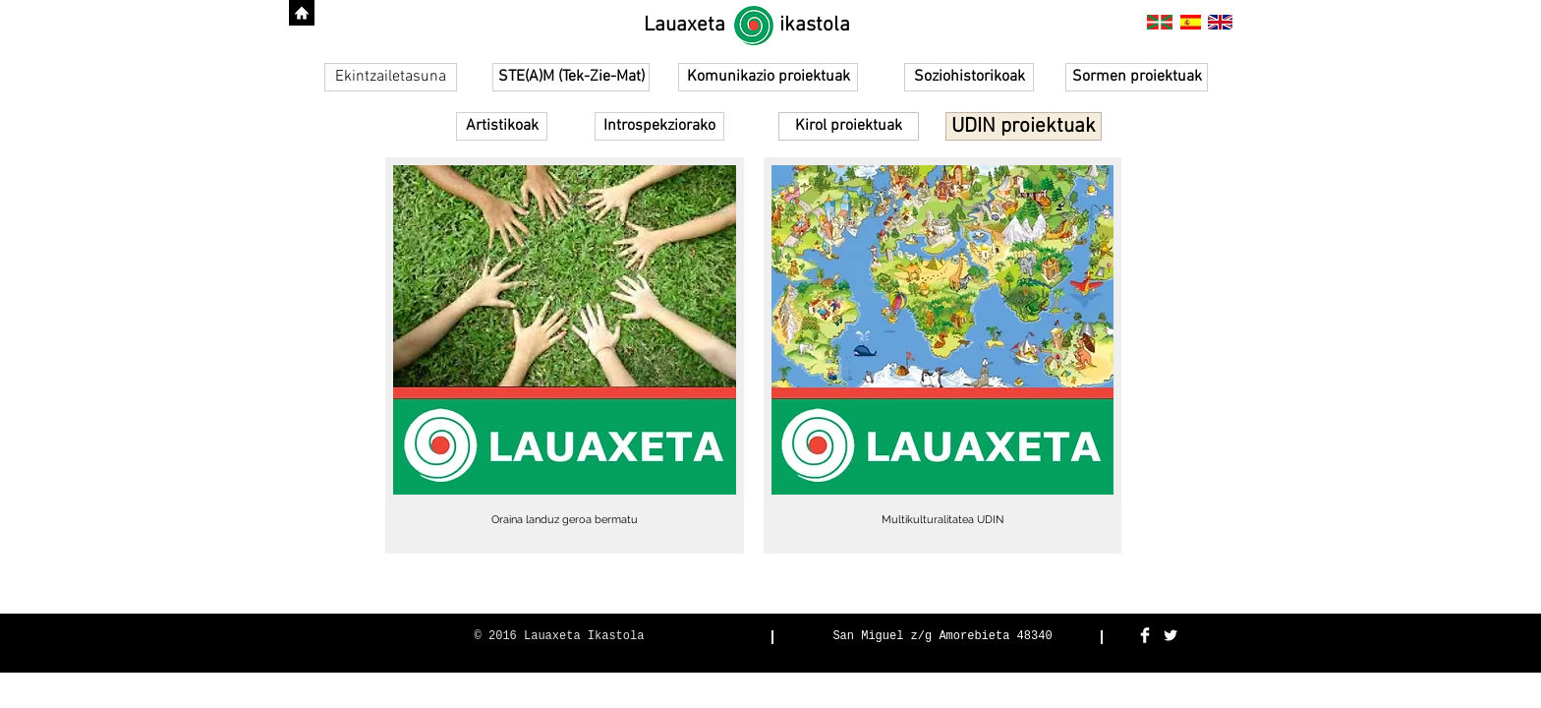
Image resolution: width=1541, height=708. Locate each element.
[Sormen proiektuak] (1136, 77)
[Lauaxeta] (684, 25)
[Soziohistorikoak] (969, 77)
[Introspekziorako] (659, 126)
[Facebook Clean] (1145, 635)
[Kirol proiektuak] (848, 126)
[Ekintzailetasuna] (390, 77)
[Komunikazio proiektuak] (768, 77)
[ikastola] (815, 25)
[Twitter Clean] (1170, 635)
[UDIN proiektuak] (1023, 126)
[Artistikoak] (501, 126)
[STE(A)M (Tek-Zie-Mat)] (571, 77)
